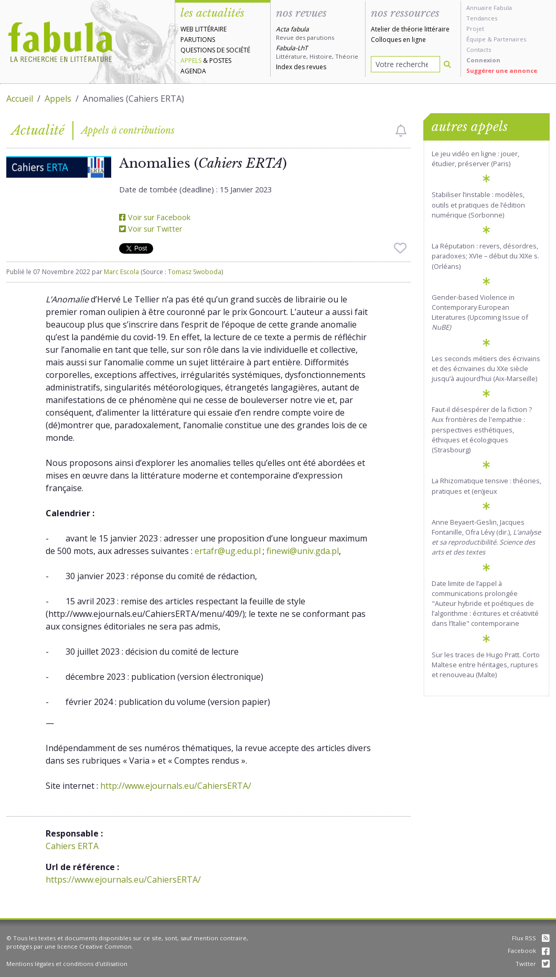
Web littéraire (203, 29)
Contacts (478, 49)
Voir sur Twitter (150, 229)
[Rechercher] (447, 64)
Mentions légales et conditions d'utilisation (66, 964)
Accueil (19, 98)
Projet (475, 28)
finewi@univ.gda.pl (302, 551)
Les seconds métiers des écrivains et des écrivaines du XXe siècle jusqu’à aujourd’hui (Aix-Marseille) (486, 368)
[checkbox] (401, 130)
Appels (190, 60)
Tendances (481, 18)
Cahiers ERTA (72, 846)
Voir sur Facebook (154, 217)
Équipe (476, 39)
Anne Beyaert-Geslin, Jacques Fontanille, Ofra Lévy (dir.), (486, 537)
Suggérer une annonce (501, 70)
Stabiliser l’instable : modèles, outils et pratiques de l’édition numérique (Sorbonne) (478, 204)
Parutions (197, 39)
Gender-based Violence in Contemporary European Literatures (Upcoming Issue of (480, 312)
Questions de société (215, 50)
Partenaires (510, 39)
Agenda (193, 71)
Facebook (529, 950)
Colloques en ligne (398, 39)
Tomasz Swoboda (194, 271)
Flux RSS (531, 938)
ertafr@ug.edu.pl (228, 551)
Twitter (533, 964)
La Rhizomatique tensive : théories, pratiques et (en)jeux (486, 485)
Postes (220, 60)
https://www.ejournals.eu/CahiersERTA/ (123, 879)
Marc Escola (121, 271)
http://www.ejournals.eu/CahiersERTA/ (175, 785)
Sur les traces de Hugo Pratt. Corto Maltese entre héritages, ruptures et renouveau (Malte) (486, 664)
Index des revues (301, 66)
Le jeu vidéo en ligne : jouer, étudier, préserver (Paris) (475, 158)
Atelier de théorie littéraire (410, 29)
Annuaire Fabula (489, 8)
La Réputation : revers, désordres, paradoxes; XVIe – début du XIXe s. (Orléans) (485, 255)
